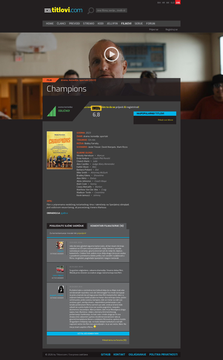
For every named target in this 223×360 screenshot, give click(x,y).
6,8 (96, 114)
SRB (178, 2)
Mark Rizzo (122, 147)
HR (163, 2)
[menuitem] (50, 24)
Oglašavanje (137, 354)
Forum (150, 23)
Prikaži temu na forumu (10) (114, 340)
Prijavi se (153, 29)
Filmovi (126, 23)
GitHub (105, 354)
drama (64, 80)
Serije (139, 23)
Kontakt (119, 354)
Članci (61, 23)
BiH (159, 2)
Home (50, 23)
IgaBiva (64, 213)
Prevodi (74, 23)
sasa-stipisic (58, 275)
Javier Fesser (94, 147)
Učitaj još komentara (88, 333)
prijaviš (119, 107)
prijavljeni (81, 233)
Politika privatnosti (163, 354)
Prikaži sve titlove (165, 120)
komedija (73, 80)
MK (167, 2)
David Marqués (109, 147)
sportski (83, 80)
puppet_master (57, 295)
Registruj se (172, 29)
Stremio (88, 23)
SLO (173, 2)
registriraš (132, 107)
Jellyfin (112, 23)
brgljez (60, 251)
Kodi (101, 23)
